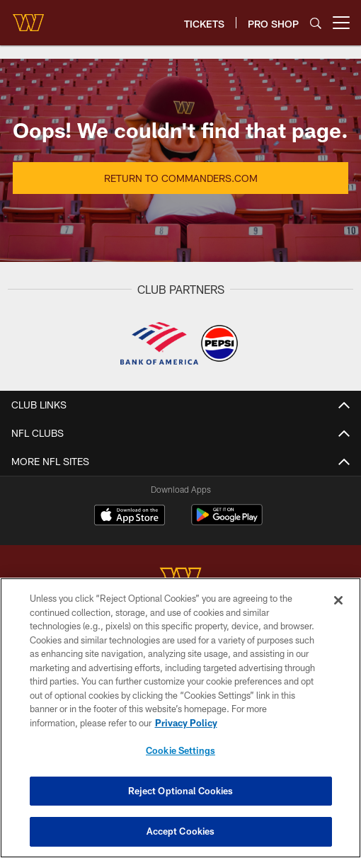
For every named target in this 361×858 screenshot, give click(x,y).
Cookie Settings (180, 750)
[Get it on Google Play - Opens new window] (227, 522)
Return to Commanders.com (181, 178)
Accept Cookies (181, 831)
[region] (180, 718)
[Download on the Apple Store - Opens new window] (130, 517)
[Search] (315, 23)
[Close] (338, 600)
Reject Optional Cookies (181, 790)
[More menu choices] (341, 23)
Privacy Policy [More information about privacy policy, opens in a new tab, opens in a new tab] (186, 722)
